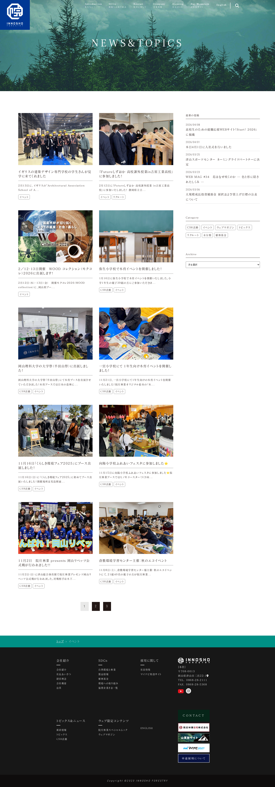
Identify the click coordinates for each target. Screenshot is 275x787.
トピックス (245, 227)
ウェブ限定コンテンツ (113, 721)
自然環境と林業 (107, 670)
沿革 (59, 688)
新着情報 (61, 730)
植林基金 (221, 235)
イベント (207, 227)
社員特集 (145, 670)
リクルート (193, 235)
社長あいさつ (63, 674)
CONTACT (194, 715)
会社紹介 (62, 660)
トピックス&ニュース (71, 721)
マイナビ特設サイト (151, 674)
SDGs (103, 660)
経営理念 (61, 679)
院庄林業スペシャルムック (113, 730)
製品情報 (103, 674)
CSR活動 (193, 227)
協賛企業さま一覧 (108, 688)
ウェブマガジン (225, 227)
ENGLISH (146, 728)
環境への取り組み (108, 683)
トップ (60, 641)
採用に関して (149, 660)
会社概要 (61, 683)
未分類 (207, 235)
